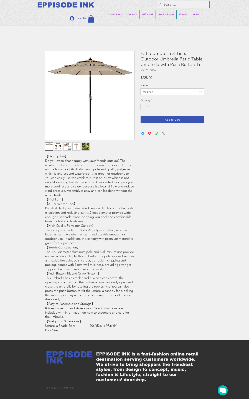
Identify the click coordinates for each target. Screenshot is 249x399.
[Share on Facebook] (143, 133)
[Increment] (154, 107)
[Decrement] (143, 107)
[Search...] (183, 4)
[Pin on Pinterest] (150, 133)
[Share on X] (163, 133)
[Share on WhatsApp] (156, 133)
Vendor (145, 85)
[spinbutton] (149, 107)
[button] (91, 19)
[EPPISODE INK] (65, 5)
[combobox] (172, 91)
